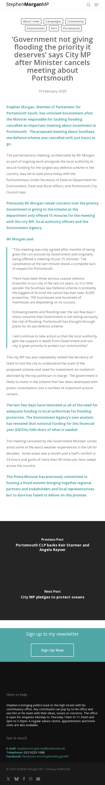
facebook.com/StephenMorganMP (45, 756)
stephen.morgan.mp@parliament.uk (41, 748)
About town (31, 21)
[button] (96, 5)
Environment (36, 28)
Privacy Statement (58, 769)
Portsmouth (71, 28)
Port (54, 28)
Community (75, 21)
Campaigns (53, 21)
